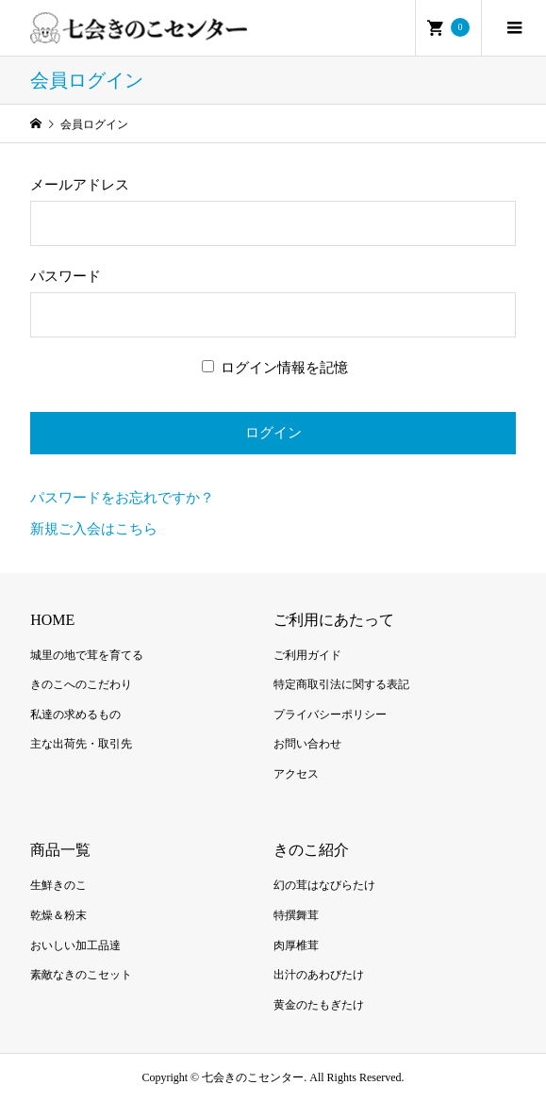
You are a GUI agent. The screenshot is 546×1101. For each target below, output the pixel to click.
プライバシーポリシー (330, 714)
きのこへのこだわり (81, 684)
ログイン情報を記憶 (275, 367)
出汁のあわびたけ (318, 974)
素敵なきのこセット (81, 974)
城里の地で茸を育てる (86, 655)
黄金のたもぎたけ (318, 1004)
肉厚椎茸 (296, 945)
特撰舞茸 (296, 915)
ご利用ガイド (307, 655)
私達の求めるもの (75, 714)
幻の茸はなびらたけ (324, 885)
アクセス (296, 774)
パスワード (65, 276)
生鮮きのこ (58, 885)
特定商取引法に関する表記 (341, 684)
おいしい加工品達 (75, 945)
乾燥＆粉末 (58, 915)
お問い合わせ (307, 743)
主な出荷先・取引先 (81, 743)
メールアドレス (79, 184)
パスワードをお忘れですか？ (122, 497)
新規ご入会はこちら (93, 528)
